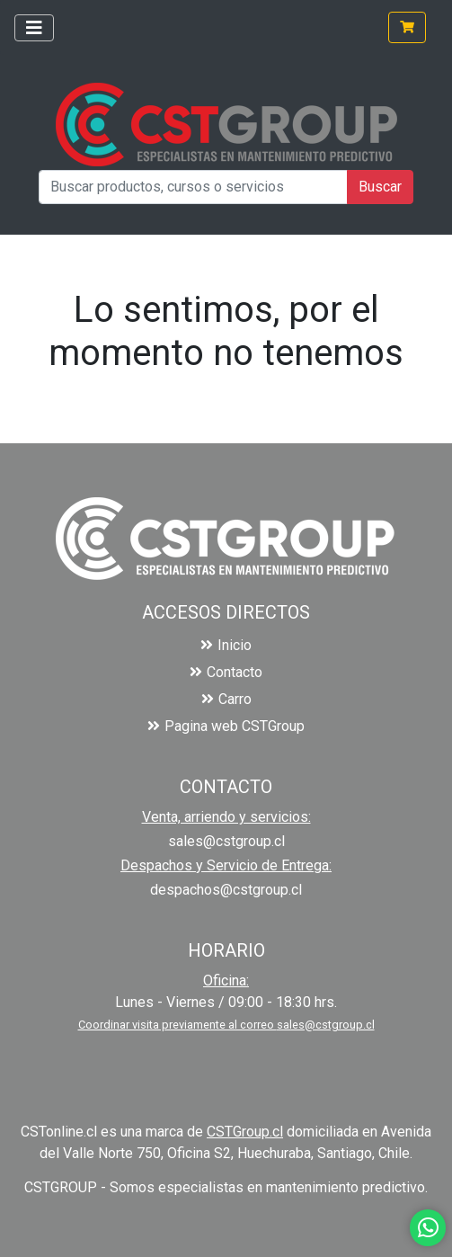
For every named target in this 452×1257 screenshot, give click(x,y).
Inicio (226, 645)
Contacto (226, 672)
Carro (226, 699)
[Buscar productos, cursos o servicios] (193, 187)
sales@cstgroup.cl (226, 841)
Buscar (380, 186)
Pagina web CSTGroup (226, 726)
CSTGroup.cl (245, 1131)
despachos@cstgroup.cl (226, 889)
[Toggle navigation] (34, 27)
